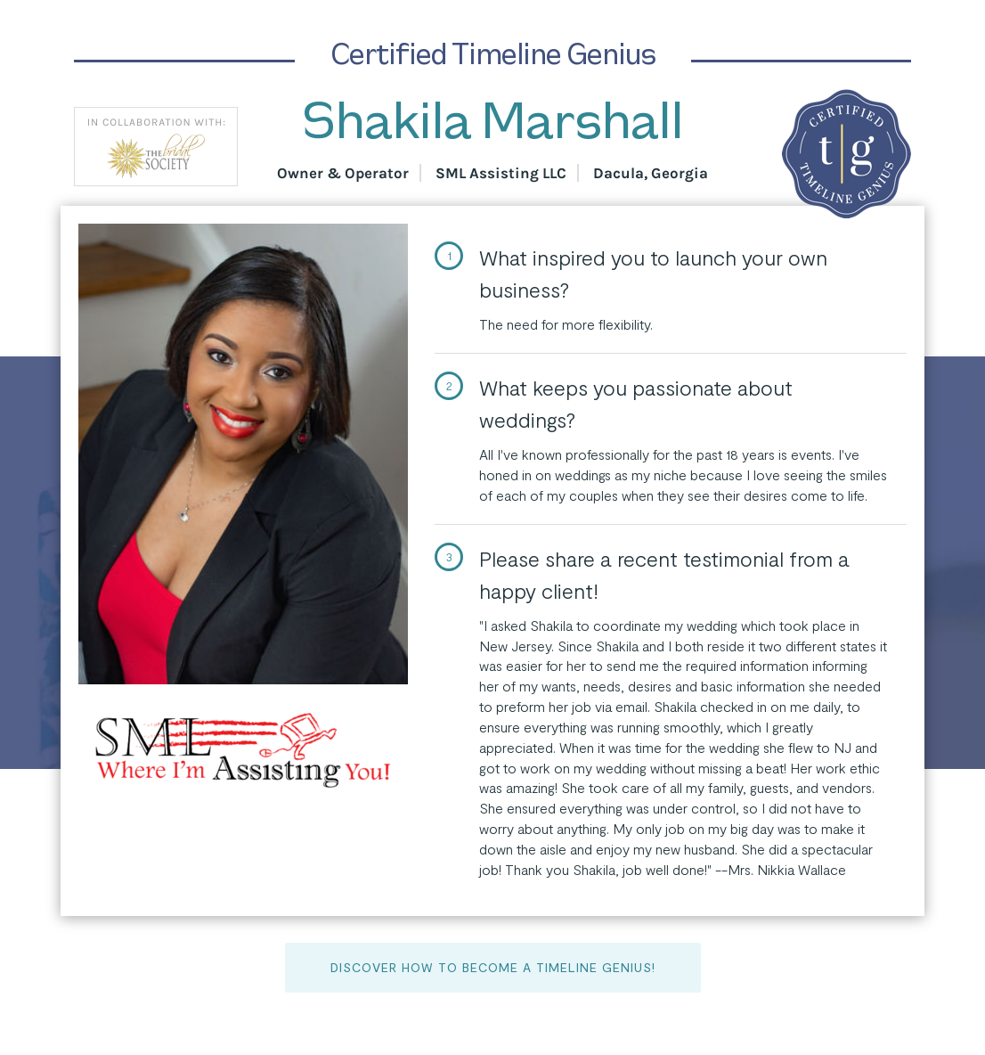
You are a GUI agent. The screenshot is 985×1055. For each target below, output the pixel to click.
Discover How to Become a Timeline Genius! (492, 967)
